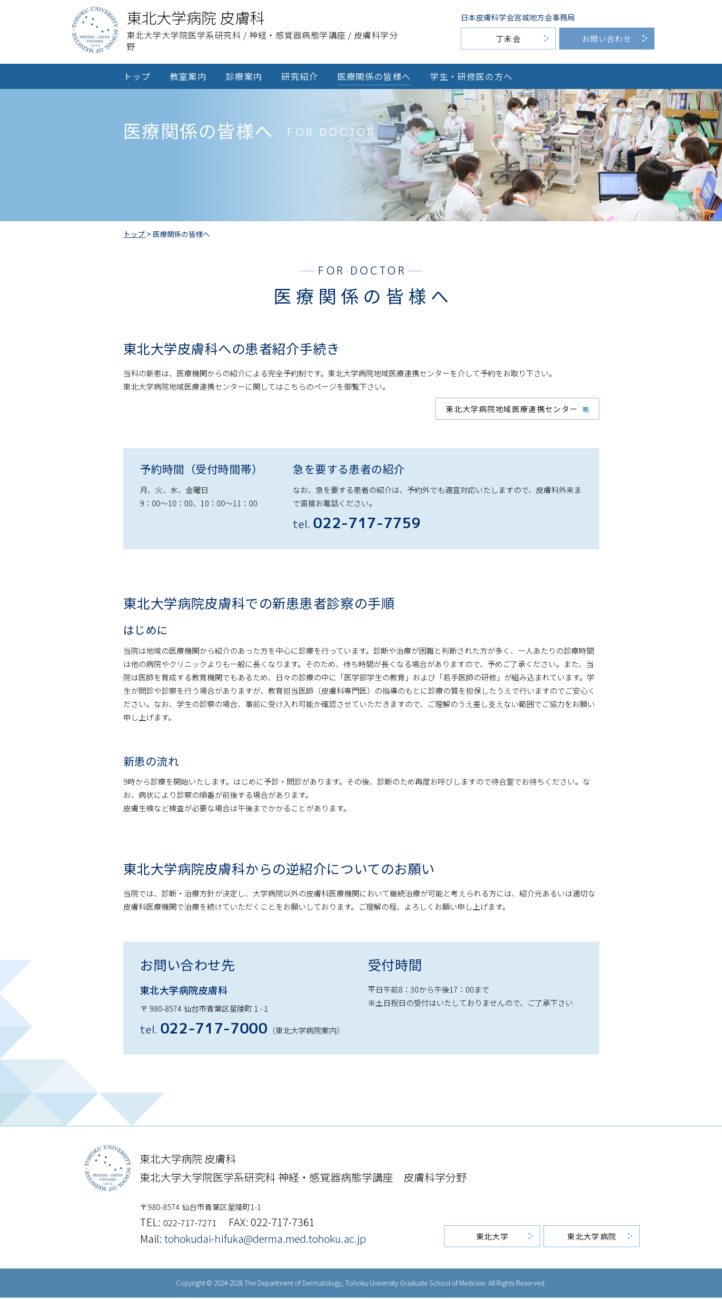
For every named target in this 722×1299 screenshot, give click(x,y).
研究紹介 (299, 76)
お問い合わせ (607, 38)
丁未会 (508, 38)
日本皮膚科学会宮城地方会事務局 (518, 17)
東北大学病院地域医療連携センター (512, 409)
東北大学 (493, 1237)
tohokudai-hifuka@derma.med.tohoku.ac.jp (265, 1239)
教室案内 (188, 76)
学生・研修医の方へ (471, 76)
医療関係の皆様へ (374, 76)
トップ (137, 76)
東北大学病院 (592, 1237)
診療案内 (244, 76)
